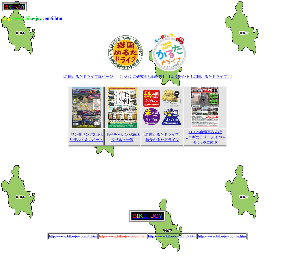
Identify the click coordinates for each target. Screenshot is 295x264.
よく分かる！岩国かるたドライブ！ (201, 76)
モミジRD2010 (205, 142)
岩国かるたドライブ (162, 134)
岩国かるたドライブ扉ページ (88, 76)
